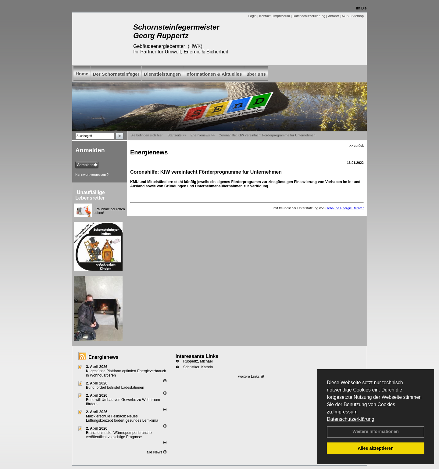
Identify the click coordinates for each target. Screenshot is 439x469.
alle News (156, 452)
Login (252, 16)
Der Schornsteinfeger (116, 74)
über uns (256, 74)
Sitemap (358, 16)
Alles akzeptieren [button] (376, 448)
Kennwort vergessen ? (92, 174)
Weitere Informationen (375, 431)
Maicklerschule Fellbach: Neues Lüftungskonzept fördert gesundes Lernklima (122, 418)
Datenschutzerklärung (350, 419)
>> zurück (356, 145)
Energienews (103, 357)
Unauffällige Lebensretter (90, 195)
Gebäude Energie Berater (345, 208)
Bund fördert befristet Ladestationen (115, 387)
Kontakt (264, 16)
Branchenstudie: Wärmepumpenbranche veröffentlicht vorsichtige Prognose (119, 435)
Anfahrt (333, 16)
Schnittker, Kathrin (198, 367)
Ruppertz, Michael (198, 361)
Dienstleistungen (162, 74)
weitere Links (250, 376)
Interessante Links (197, 356)
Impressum (345, 411)
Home (82, 73)
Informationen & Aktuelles (213, 74)
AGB (344, 16)
